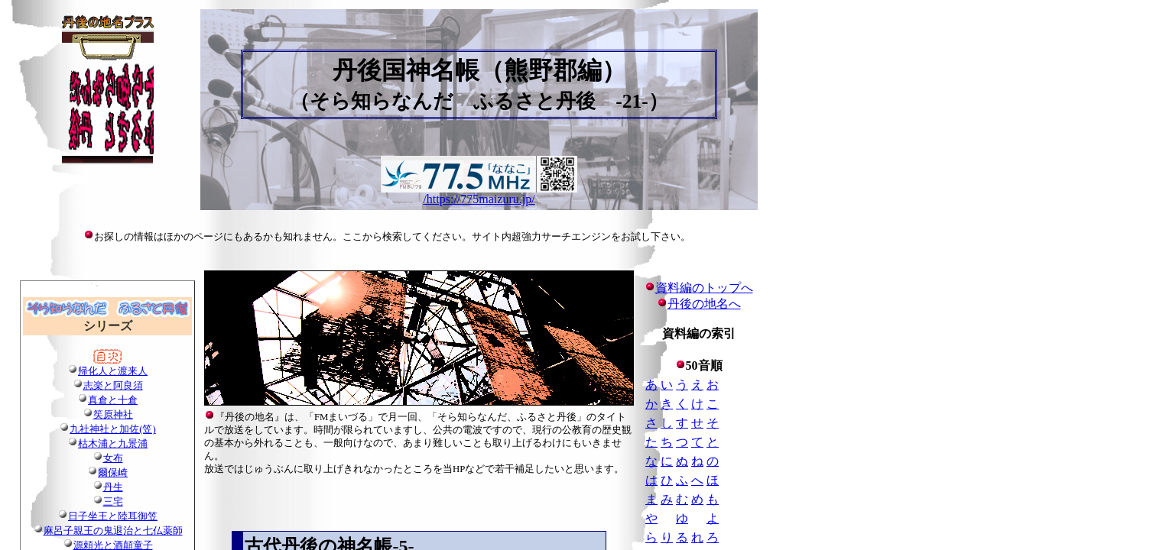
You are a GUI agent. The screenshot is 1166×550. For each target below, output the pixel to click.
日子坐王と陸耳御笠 (113, 516)
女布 (113, 458)
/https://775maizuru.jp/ (478, 198)
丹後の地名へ (704, 303)
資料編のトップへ (699, 287)
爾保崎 (113, 472)
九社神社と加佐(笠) (113, 429)
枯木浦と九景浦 (113, 443)
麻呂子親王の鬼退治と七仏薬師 (113, 531)
